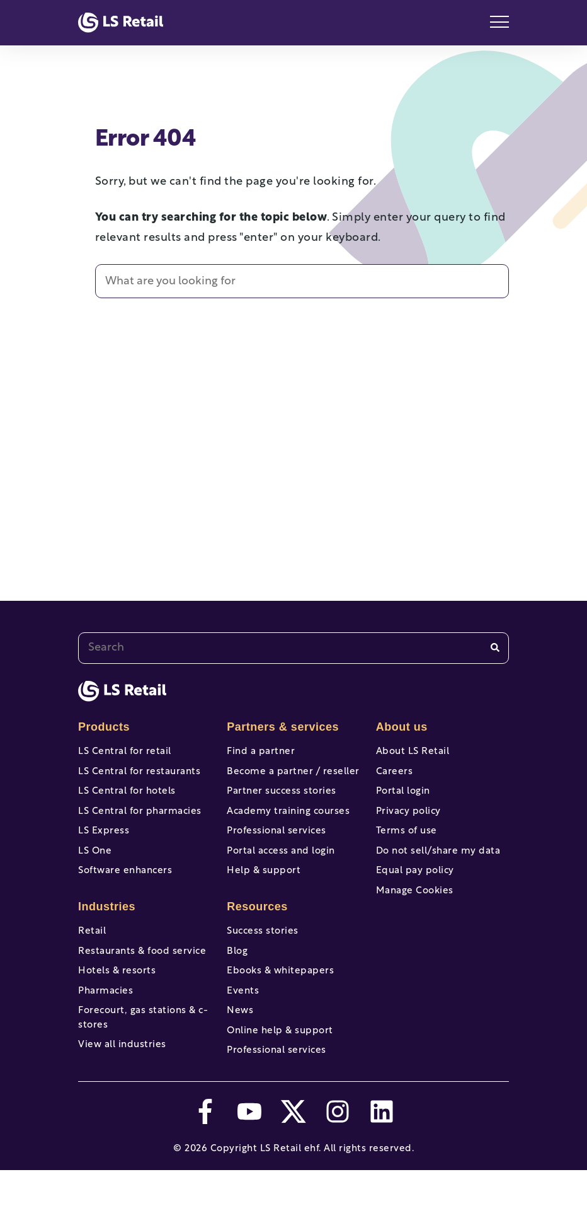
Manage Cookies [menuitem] (414, 915)
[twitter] (293, 1158)
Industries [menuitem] (106, 930)
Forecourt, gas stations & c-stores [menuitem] (143, 1056)
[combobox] (293, 648)
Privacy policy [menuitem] (408, 821)
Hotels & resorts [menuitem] (117, 1002)
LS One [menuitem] (94, 868)
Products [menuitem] (104, 727)
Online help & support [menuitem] (280, 1072)
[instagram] (337, 1158)
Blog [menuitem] (237, 978)
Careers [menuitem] (394, 775)
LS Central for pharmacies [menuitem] (140, 821)
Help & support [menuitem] (263, 891)
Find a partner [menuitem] (261, 752)
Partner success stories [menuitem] (281, 798)
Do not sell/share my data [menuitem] (438, 868)
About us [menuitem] (402, 727)
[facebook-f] (205, 1158)
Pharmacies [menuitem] (105, 1025)
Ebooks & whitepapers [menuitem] (280, 1002)
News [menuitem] (240, 1048)
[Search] (495, 647)
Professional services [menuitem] (276, 845)
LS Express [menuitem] (103, 845)
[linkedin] (381, 1158)
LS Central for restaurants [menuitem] (139, 775)
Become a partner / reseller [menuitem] (293, 775)
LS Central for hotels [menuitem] (127, 798)
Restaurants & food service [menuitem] (142, 978)
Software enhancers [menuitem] (125, 891)
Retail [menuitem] (92, 955)
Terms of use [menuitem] (406, 845)
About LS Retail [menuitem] (413, 752)
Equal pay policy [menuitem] (415, 891)
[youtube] (249, 1158)
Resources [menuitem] (257, 930)
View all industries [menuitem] (122, 1086)
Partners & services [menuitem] (283, 727)
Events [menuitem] (243, 1025)
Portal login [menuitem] (403, 798)
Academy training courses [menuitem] (288, 821)
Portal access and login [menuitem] (281, 868)
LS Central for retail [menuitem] (124, 752)
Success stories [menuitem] (263, 955)
